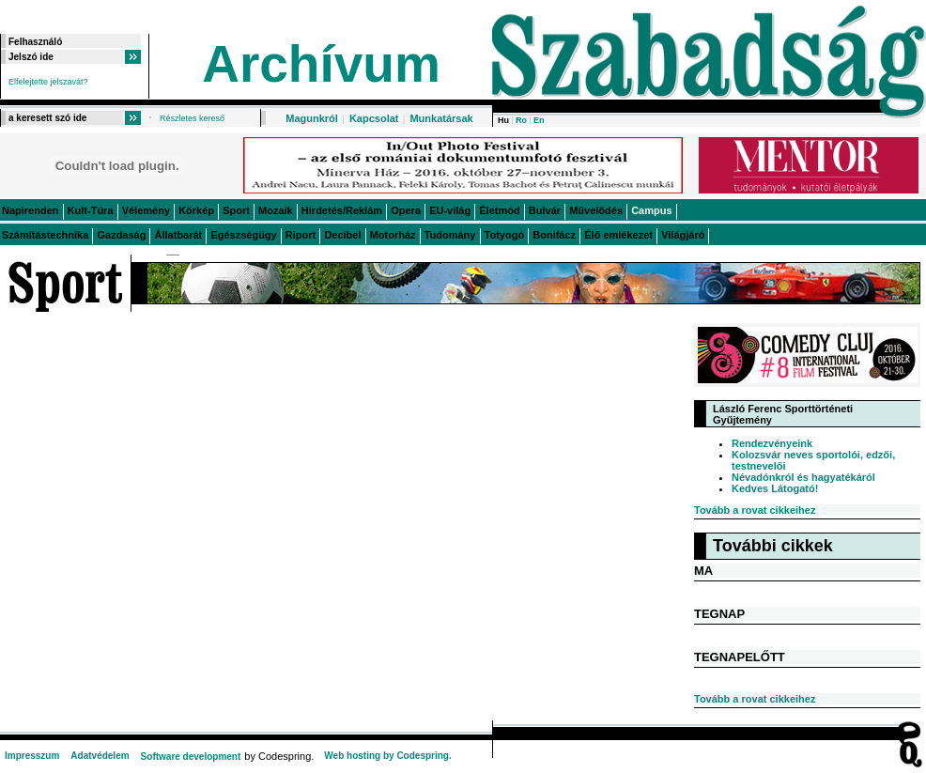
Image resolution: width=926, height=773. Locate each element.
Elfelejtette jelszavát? (48, 81)
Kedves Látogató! (775, 488)
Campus (651, 210)
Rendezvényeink (772, 443)
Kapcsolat (374, 118)
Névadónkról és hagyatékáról (803, 477)
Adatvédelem (99, 755)
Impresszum (32, 755)
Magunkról (312, 118)
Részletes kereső (192, 118)
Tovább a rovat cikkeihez (754, 510)
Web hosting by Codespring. (387, 755)
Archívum (321, 64)
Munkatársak (440, 118)
